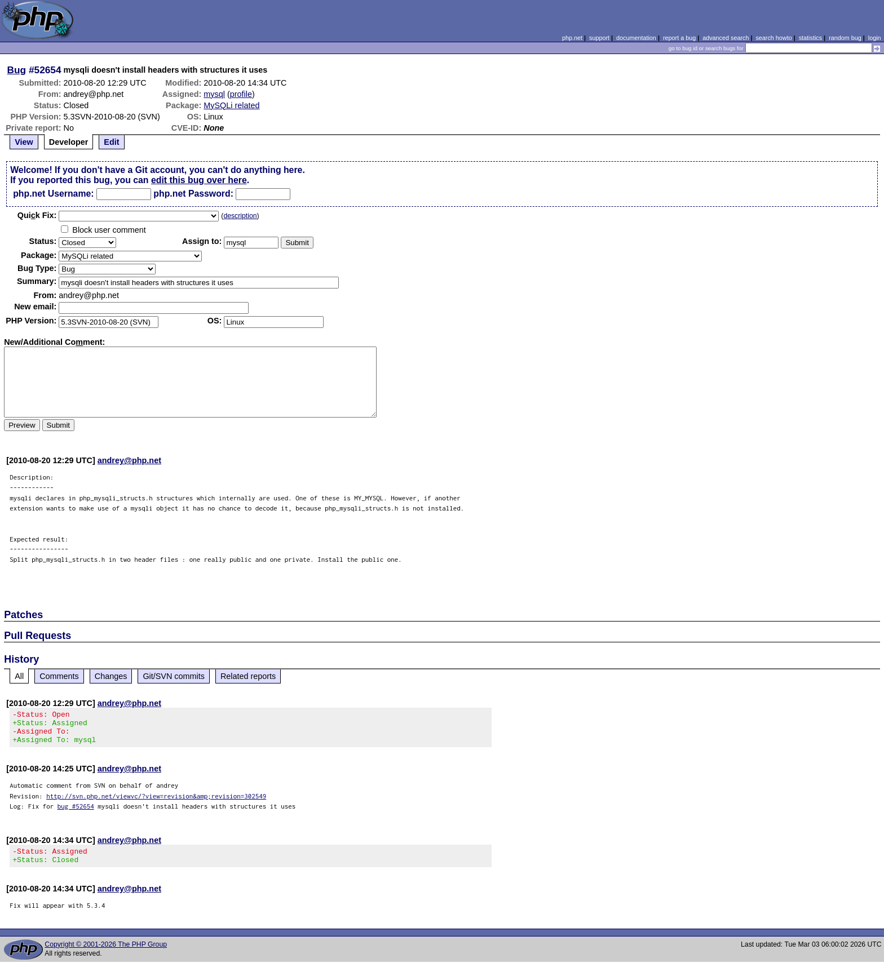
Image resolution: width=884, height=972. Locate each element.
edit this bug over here (199, 180)
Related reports (248, 676)
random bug (845, 37)
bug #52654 (76, 812)
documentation (636, 37)
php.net (572, 37)
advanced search (725, 37)
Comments (59, 676)
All (19, 676)
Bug (16, 70)
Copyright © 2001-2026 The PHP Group (106, 954)
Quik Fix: (37, 215)
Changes (111, 676)
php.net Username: (53, 193)
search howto (773, 37)
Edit (111, 142)
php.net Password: (193, 193)
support (599, 37)
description (240, 216)
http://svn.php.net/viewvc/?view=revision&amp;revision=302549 (156, 802)
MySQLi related (231, 105)
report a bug (679, 37)
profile (241, 94)
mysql (214, 94)
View (24, 142)
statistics (810, 37)
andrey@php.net (129, 460)
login (874, 37)
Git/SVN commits (174, 676)
